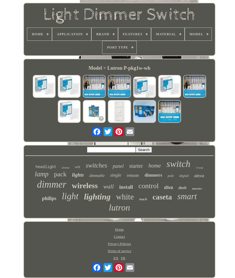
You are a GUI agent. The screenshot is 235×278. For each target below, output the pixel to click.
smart (187, 196)
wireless (85, 185)
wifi (77, 167)
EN (116, 258)
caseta (162, 197)
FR (123, 258)
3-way (199, 167)
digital (184, 176)
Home (119, 229)
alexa (199, 175)
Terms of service (119, 251)
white (125, 196)
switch (178, 164)
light (70, 196)
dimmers (153, 175)
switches (96, 165)
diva (168, 187)
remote (133, 175)
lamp (41, 174)
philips (49, 198)
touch (143, 199)
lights (78, 175)
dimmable (97, 176)
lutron (119, 207)
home (154, 165)
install (126, 187)
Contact (119, 236)
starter (136, 166)
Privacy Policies (119, 244)
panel (118, 166)
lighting (97, 196)
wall (108, 186)
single (115, 175)
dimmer (51, 184)
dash (183, 187)
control (148, 186)
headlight (45, 167)
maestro (197, 188)
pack (60, 174)
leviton (65, 167)
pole (171, 176)
